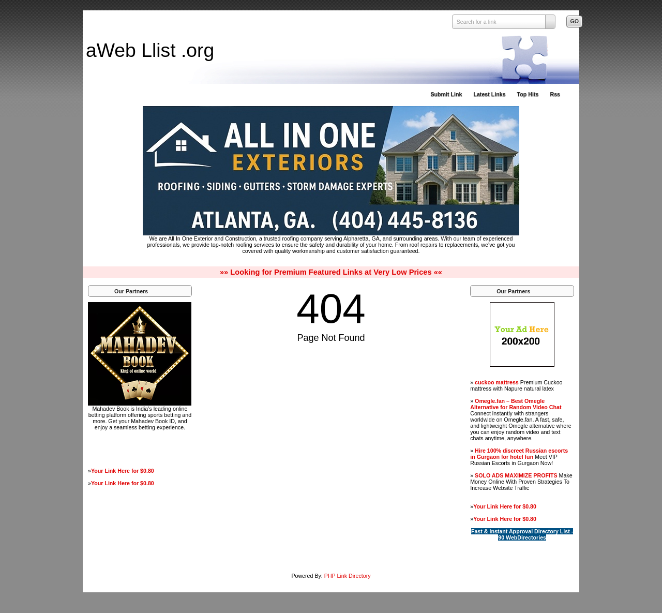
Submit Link (446, 94)
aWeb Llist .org (150, 50)
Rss (555, 94)
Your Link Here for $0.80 (122, 471)
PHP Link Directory (347, 576)
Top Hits (528, 94)
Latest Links (489, 94)
